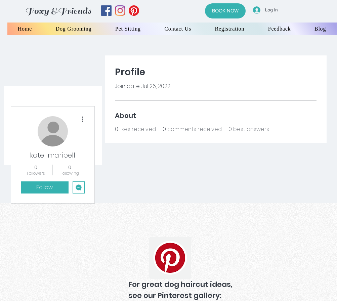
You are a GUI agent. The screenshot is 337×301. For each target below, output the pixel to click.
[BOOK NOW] (225, 10)
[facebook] (106, 10)
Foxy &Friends (58, 11)
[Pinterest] (170, 258)
